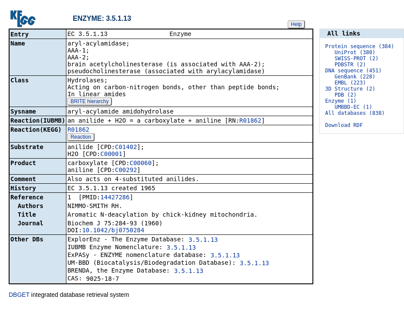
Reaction (80, 138)
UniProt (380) (355, 52)
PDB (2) (346, 95)
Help (296, 24)
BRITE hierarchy (89, 102)
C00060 (141, 163)
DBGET (19, 295)
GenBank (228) (355, 77)
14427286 (114, 198)
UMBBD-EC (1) (353, 107)
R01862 (251, 121)
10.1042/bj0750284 (113, 231)
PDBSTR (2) (350, 65)
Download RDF (344, 125)
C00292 (126, 170)
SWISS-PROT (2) (356, 58)
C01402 (126, 147)
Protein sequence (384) (359, 46)
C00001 (111, 154)
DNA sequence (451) (353, 71)
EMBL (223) (350, 83)
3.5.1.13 (203, 240)
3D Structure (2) (350, 89)
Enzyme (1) (340, 101)
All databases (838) (354, 113)
